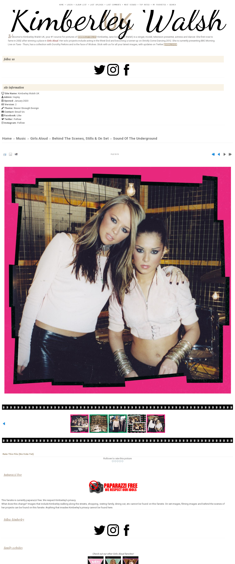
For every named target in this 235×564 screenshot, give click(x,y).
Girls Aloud (39, 138)
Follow (17, 119)
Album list (81, 5)
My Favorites (159, 5)
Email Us (20, 111)
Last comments (113, 5)
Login (69, 5)
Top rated (144, 5)
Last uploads (96, 5)
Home (61, 5)
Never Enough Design (26, 108)
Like (19, 115)
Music (21, 138)
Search (172, 5)
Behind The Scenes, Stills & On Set (80, 138)
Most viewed (130, 5)
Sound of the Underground (135, 138)
